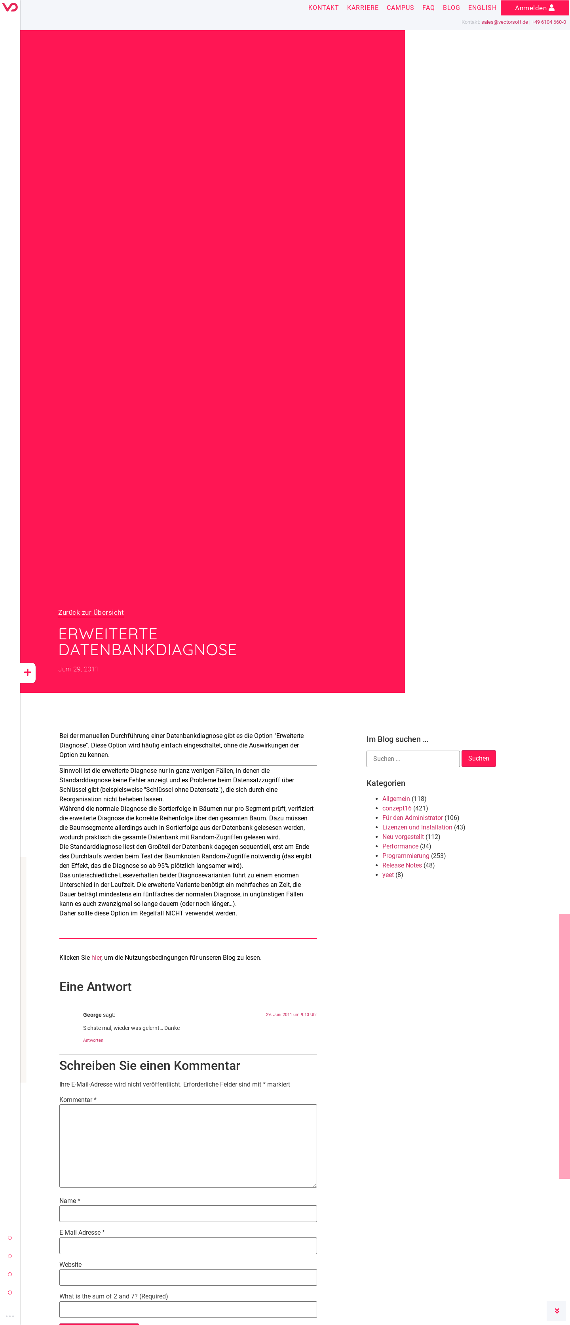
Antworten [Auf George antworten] (93, 1040)
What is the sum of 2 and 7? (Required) (113, 1296)
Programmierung (405, 856)
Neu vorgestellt (403, 837)
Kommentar (78, 1100)
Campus (400, 7)
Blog (451, 7)
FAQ (428, 7)
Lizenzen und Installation (417, 827)
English (482, 7)
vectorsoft (10, 1238)
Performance (400, 846)
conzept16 (397, 808)
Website (70, 1265)
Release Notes (402, 865)
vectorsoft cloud (10, 1292)
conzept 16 (10, 1256)
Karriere (363, 7)
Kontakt (323, 7)
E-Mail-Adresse (82, 1233)
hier (96, 957)
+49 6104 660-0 (549, 22)
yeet (10, 1274)
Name (69, 1201)
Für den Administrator (412, 818)
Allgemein (396, 799)
